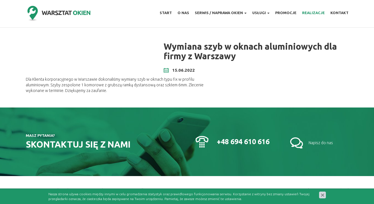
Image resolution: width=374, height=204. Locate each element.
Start (166, 13)
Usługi (261, 13)
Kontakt (339, 13)
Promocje (285, 13)
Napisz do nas (321, 143)
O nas (183, 13)
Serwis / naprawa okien (221, 13)
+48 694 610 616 (243, 142)
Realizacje (313, 13)
